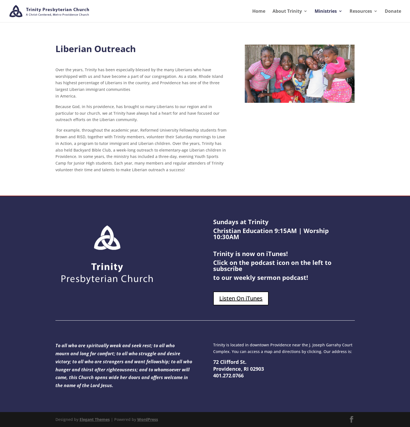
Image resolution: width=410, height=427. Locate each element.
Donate (393, 11)
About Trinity (287, 11)
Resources (361, 11)
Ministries (326, 11)
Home (258, 11)
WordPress (147, 419)
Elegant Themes (95, 419)
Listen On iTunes (241, 298)
